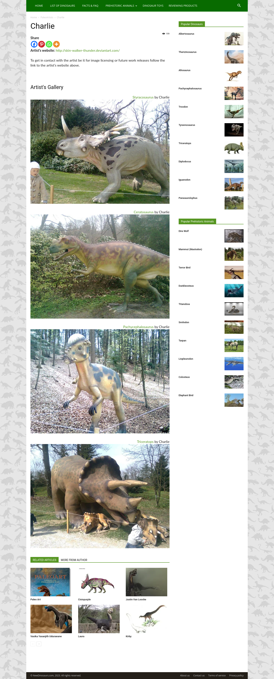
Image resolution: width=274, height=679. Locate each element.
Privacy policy (236, 675)
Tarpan (182, 340)
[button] (239, 6)
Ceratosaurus (144, 212)
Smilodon (184, 322)
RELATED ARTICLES (44, 560)
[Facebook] (34, 44)
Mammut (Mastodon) (190, 249)
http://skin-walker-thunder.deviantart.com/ (88, 50)
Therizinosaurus (188, 52)
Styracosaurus (143, 97)
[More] (56, 44)
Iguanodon (184, 179)
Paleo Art (35, 599)
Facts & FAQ (90, 5)
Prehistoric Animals (121, 5)
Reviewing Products (183, 5)
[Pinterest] (41, 44)
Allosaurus (184, 70)
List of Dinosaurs (62, 5)
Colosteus (184, 377)
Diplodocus (185, 161)
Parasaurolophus (188, 198)
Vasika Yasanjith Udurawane (46, 636)
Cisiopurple (84, 599)
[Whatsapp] (49, 44)
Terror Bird (184, 267)
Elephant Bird (186, 395)
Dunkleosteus (186, 285)
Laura (81, 636)
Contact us (199, 675)
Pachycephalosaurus (138, 327)
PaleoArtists (47, 17)
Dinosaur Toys (153, 5)
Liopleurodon (186, 358)
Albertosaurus (186, 33)
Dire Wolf (184, 231)
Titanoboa (184, 304)
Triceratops (145, 441)
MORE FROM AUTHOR (74, 560)
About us (185, 675)
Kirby (128, 636)
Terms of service (216, 675)
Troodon (183, 106)
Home (39, 5)
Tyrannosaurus (187, 125)
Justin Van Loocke (136, 599)
